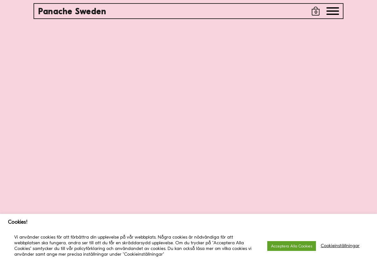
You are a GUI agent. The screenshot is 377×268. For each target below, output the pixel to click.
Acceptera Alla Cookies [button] (291, 246)
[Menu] (332, 12)
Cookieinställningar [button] (340, 245)
